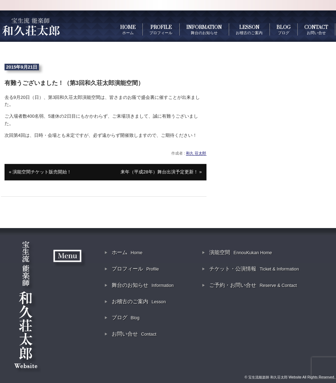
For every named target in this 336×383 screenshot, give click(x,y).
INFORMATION (204, 29)
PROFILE (160, 29)
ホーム (127, 252)
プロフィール (135, 269)
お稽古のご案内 (139, 301)
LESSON (249, 29)
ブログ (126, 317)
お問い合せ (134, 334)
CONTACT (316, 29)
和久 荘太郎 (196, 153)
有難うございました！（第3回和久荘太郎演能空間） (74, 83)
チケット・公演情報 (254, 269)
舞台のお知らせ (143, 285)
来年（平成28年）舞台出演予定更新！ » (161, 171)
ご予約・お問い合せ (253, 285)
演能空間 (240, 252)
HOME (127, 29)
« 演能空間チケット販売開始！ (40, 171)
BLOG (283, 29)
